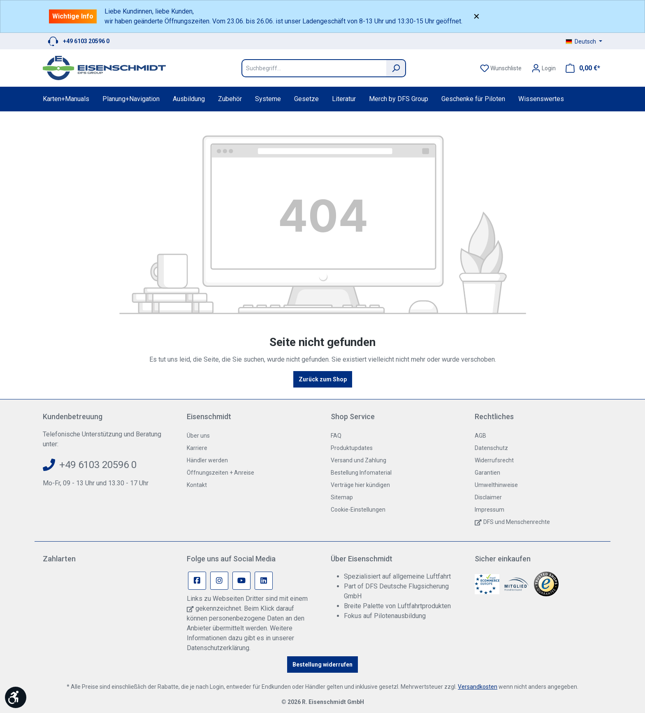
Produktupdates (352, 448)
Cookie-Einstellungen (358, 509)
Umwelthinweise (496, 485)
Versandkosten (477, 686)
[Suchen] (396, 68)
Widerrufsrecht (494, 460)
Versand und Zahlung (358, 460)
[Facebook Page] (197, 580)
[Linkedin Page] (263, 580)
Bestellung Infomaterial (361, 472)
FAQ (336, 435)
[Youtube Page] (241, 580)
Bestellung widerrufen (322, 664)
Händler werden (207, 460)
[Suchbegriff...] (313, 68)
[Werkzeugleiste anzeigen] (15, 697)
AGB (480, 435)
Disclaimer (488, 497)
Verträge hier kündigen (360, 485)
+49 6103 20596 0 (86, 41)
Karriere (197, 448)
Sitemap (342, 497)
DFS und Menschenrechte (516, 522)
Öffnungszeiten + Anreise (220, 472)
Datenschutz (491, 448)
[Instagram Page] (219, 580)
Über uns (198, 435)
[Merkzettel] (501, 68)
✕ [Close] (476, 16)
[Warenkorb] (580, 68)
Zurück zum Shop (323, 379)
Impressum (489, 509)
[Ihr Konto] (544, 68)
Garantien (487, 472)
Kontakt (197, 485)
